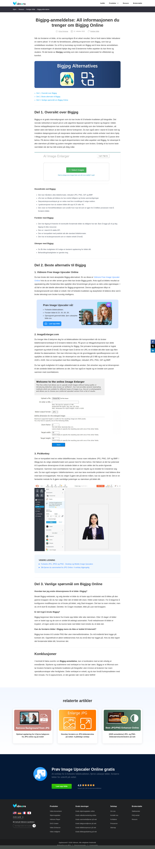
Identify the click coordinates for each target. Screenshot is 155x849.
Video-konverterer (56, 811)
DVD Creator (54, 823)
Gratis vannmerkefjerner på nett (86, 819)
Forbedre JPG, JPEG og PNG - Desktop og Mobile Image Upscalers (67, 564)
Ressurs (126, 3)
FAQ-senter (136, 815)
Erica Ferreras (62, 31)
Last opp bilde (61, 786)
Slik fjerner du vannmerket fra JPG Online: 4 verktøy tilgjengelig (65, 567)
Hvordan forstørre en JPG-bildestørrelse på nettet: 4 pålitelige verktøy (77, 735)
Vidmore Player (55, 819)
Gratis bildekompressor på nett (85, 827)
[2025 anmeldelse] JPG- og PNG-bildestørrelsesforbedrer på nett (122, 735)
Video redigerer (55, 832)
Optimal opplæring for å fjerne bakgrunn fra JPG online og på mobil (32, 735)
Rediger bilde (30, 9)
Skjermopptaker (55, 815)
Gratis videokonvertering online (85, 815)
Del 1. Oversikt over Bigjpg (46, 93)
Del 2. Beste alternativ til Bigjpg (48, 97)
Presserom (114, 823)
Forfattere (113, 819)
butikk (102, 3)
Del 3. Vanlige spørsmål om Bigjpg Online (52, 100)
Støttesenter (136, 811)
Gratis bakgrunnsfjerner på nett (85, 823)
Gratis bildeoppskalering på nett (86, 832)
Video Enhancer (55, 827)
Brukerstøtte (137, 3)
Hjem (14, 9)
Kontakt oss (114, 815)
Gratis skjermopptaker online (85, 811)
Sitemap (113, 827)
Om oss (112, 811)
